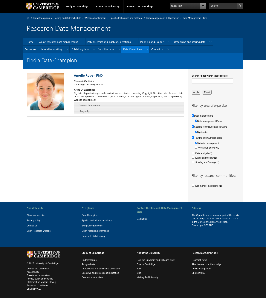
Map (139, 273)
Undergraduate (89, 260)
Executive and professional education (100, 273)
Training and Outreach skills (67, 18)
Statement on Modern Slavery (41, 282)
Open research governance (95, 231)
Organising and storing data (189, 42)
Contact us (157, 49)
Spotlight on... (198, 273)
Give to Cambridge (146, 264)
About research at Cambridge (206, 264)
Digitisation (173, 18)
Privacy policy (33, 220)
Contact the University (38, 268)
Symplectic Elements (92, 225)
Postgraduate (88, 264)
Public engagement (201, 268)
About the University (108, 6)
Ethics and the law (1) (206, 158)
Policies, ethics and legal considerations (109, 42)
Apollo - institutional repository (97, 220)
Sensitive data (106, 49)
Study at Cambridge (77, 6)
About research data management (58, 42)
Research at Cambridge (140, 6)
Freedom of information (38, 275)
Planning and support (152, 42)
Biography (85, 110)
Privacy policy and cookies (40, 278)
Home (28, 18)
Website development (95, 18)
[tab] (129, 105)
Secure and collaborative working (43, 49)
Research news (199, 260)
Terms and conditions (37, 285)
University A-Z (34, 289)
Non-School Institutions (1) (208, 186)
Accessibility (33, 272)
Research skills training (93, 236)
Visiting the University (147, 277)
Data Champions (41, 18)
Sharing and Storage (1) (207, 162)
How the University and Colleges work (156, 260)
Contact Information (90, 104)
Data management (155, 18)
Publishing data (80, 49)
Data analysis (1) (203, 153)
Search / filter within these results (209, 76)
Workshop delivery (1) (209, 147)
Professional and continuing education (101, 268)
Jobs (139, 268)
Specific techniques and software (126, 18)
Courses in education (92, 277)
